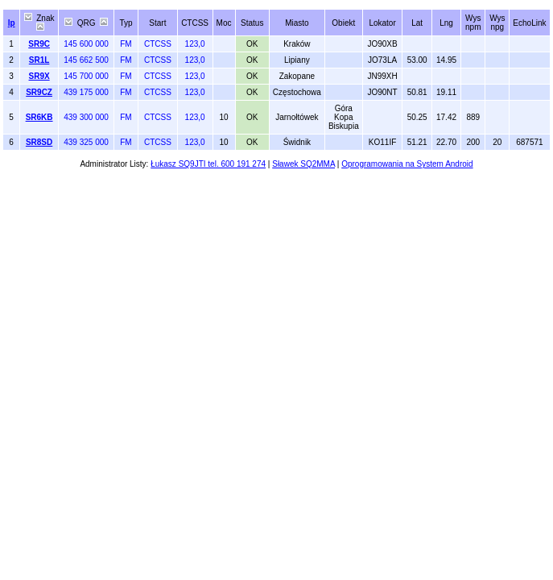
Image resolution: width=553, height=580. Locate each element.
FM (125, 43)
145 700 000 (86, 76)
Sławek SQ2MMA (303, 164)
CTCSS (157, 43)
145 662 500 (86, 60)
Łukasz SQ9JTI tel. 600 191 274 (208, 164)
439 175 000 (86, 92)
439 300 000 (86, 117)
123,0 (195, 43)
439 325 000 (86, 142)
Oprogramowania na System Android (407, 164)
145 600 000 (86, 43)
